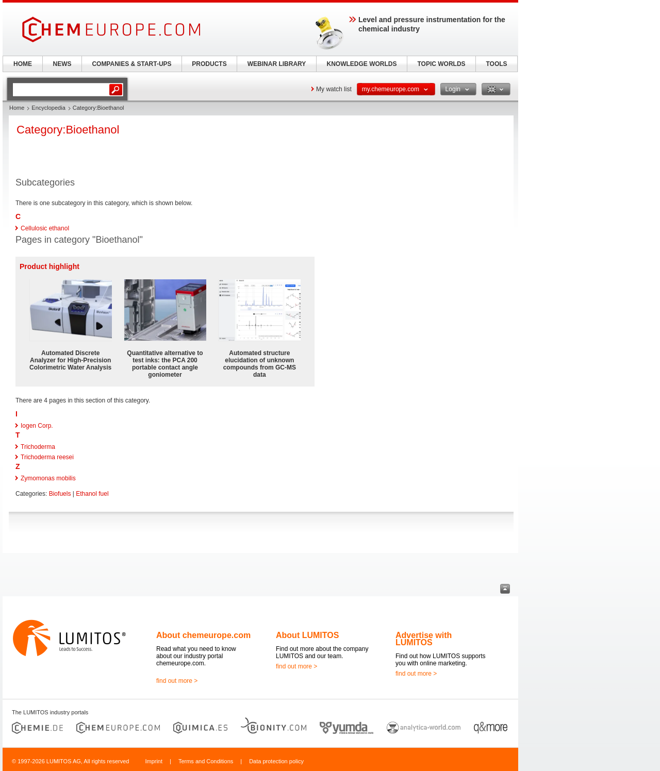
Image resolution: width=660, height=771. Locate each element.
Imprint (153, 761)
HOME (22, 64)
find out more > (176, 680)
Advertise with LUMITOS (423, 639)
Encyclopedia (48, 108)
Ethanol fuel (92, 493)
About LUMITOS (307, 635)
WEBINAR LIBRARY (277, 64)
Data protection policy (276, 761)
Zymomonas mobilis (48, 478)
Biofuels (60, 493)
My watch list (334, 89)
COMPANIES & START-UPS (131, 64)
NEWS (62, 64)
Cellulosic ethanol (45, 228)
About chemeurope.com (203, 635)
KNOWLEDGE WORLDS (362, 64)
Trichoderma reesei (47, 457)
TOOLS (496, 64)
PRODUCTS (209, 64)
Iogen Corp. (37, 425)
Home (16, 108)
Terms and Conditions (205, 761)
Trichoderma (38, 446)
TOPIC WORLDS (441, 64)
